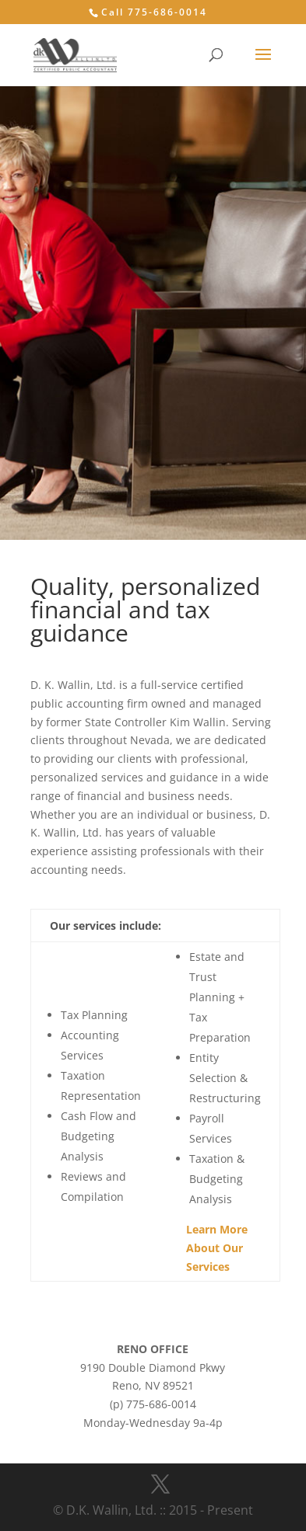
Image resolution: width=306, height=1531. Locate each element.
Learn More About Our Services (217, 1248)
